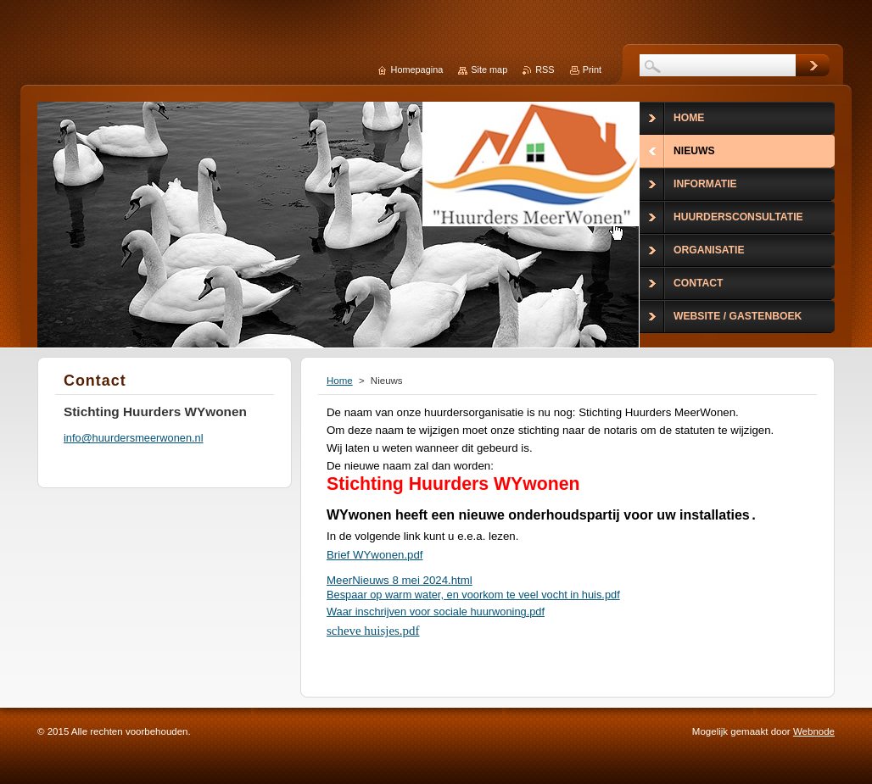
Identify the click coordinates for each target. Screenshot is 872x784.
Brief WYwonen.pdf (375, 554)
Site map (489, 69)
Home (340, 380)
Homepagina (417, 69)
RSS (544, 69)
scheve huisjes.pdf (373, 630)
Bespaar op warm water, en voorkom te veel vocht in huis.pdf (473, 594)
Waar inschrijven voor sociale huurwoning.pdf (436, 611)
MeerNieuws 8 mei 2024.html (399, 580)
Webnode (814, 731)
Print (592, 69)
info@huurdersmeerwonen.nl (134, 437)
